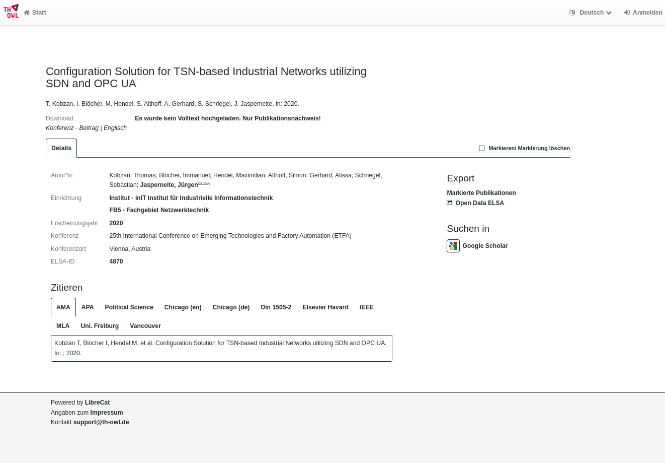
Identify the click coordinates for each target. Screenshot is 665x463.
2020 (116, 223)
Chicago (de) (231, 307)
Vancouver (145, 325)
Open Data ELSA (475, 203)
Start (35, 12)
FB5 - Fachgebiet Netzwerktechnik (159, 210)
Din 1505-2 (276, 307)
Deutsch (591, 12)
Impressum (107, 412)
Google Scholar (477, 245)
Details (61, 148)
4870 (116, 261)
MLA (62, 325)
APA (87, 307)
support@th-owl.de (101, 422)
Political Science (129, 307)
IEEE (367, 307)
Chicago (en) (183, 307)
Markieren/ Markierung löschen (523, 148)
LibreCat (97, 402)
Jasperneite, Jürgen (175, 184)
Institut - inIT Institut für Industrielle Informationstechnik (191, 198)
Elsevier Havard (325, 307)
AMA (63, 307)
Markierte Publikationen (481, 192)
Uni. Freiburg (99, 325)
